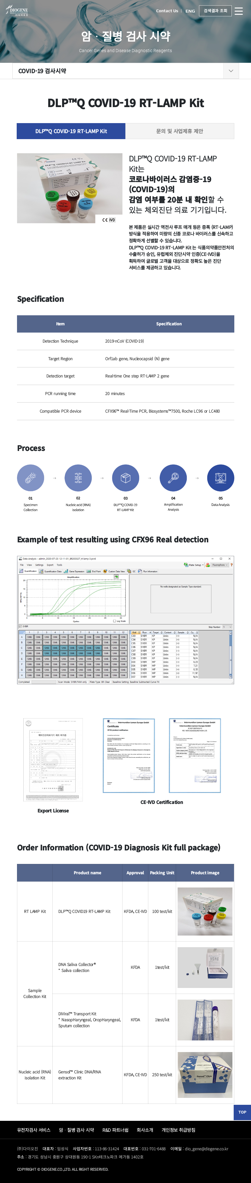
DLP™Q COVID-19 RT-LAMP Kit (71, 131)
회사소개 (145, 1129)
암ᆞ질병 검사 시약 (76, 1129)
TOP (242, 1112)
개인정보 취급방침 (178, 1129)
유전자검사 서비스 (34, 1129)
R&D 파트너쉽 (115, 1129)
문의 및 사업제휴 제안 (179, 131)
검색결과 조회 (215, 11)
